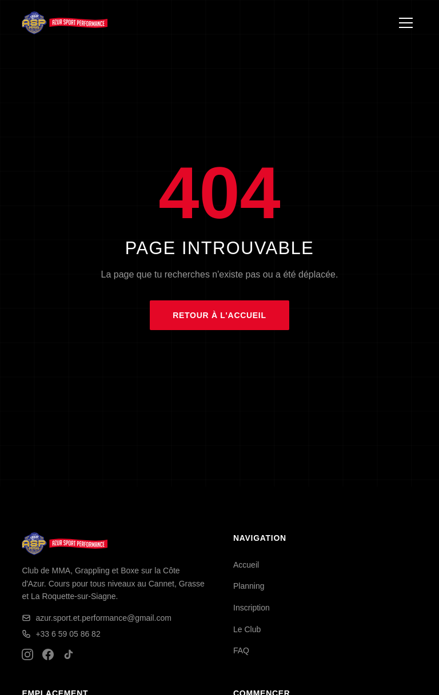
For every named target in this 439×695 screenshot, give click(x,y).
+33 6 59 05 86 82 (61, 633)
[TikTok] (68, 654)
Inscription (251, 607)
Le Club (247, 629)
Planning (249, 585)
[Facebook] (48, 654)
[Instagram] (27, 654)
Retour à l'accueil (219, 315)
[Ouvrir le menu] (405, 23)
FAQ (241, 650)
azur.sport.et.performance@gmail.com (96, 617)
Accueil (246, 564)
